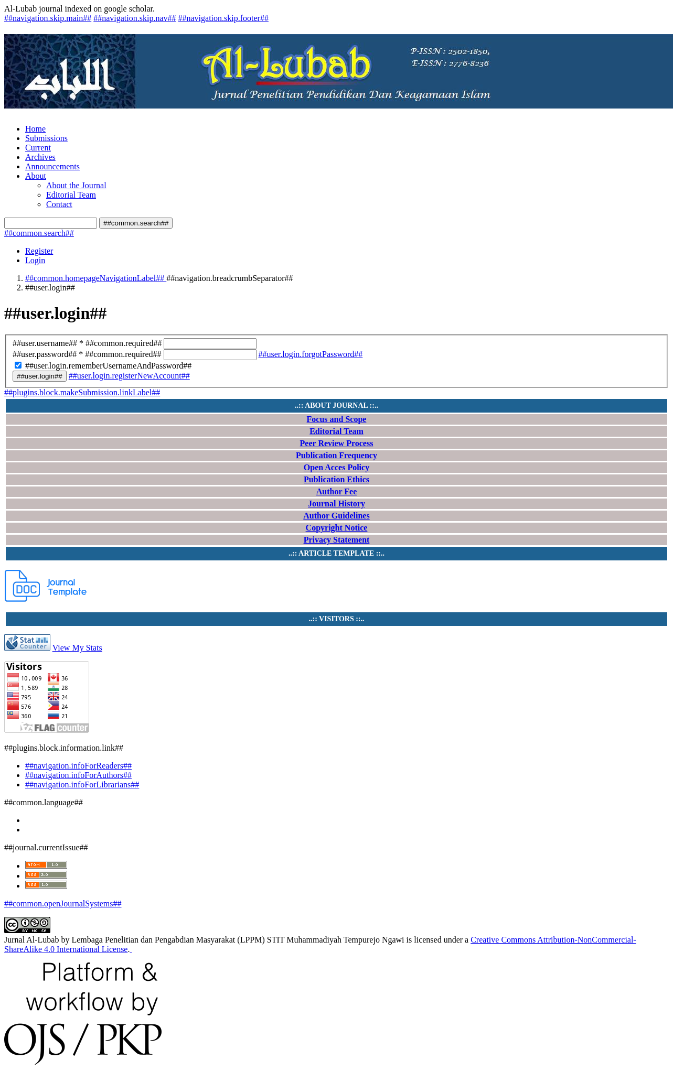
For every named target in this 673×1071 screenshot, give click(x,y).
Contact (59, 204)
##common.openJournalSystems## (63, 903)
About (35, 175)
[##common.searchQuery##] (50, 223)
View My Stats (77, 647)
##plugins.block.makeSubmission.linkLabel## (82, 392)
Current (38, 147)
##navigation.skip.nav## (134, 18)
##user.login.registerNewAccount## (129, 375)
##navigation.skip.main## (47, 18)
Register (39, 250)
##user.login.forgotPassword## (311, 354)
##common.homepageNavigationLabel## (95, 278)
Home (35, 128)
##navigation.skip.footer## (223, 18)
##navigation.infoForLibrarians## (82, 784)
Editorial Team (71, 194)
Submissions (46, 138)
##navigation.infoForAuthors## (78, 775)
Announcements (52, 166)
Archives (40, 157)
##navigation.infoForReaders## (78, 765)
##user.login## (39, 376)
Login (35, 260)
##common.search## (135, 223)
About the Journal (76, 185)
